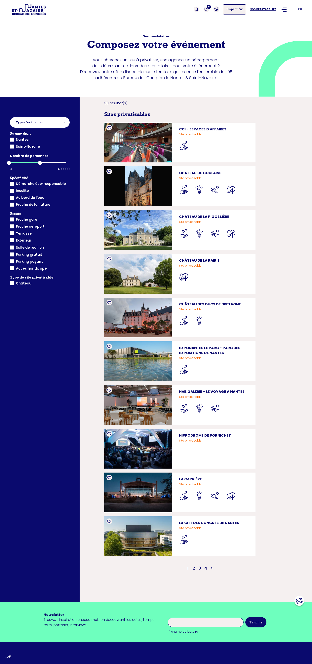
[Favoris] (206, 9)
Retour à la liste (23, 114)
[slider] (9, 163)
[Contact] (216, 9)
